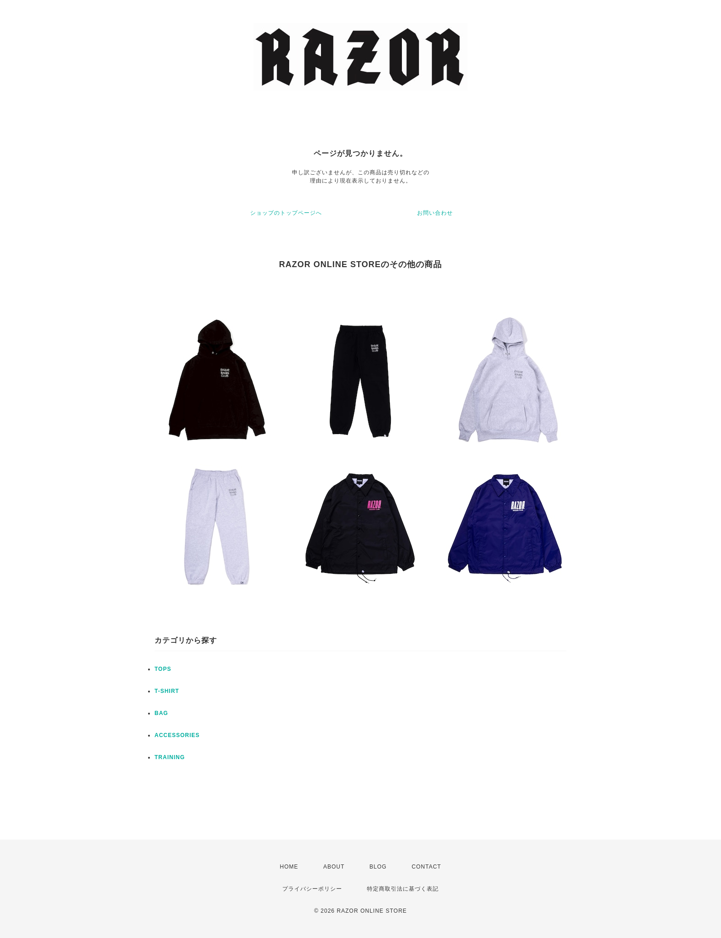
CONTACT (426, 867)
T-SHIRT (166, 691)
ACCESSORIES (177, 735)
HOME (289, 867)
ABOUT (333, 867)
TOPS (162, 669)
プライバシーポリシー (312, 889)
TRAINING (169, 757)
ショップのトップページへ (286, 213)
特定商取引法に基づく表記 (403, 889)
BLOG (378, 867)
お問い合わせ (435, 213)
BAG (161, 713)
